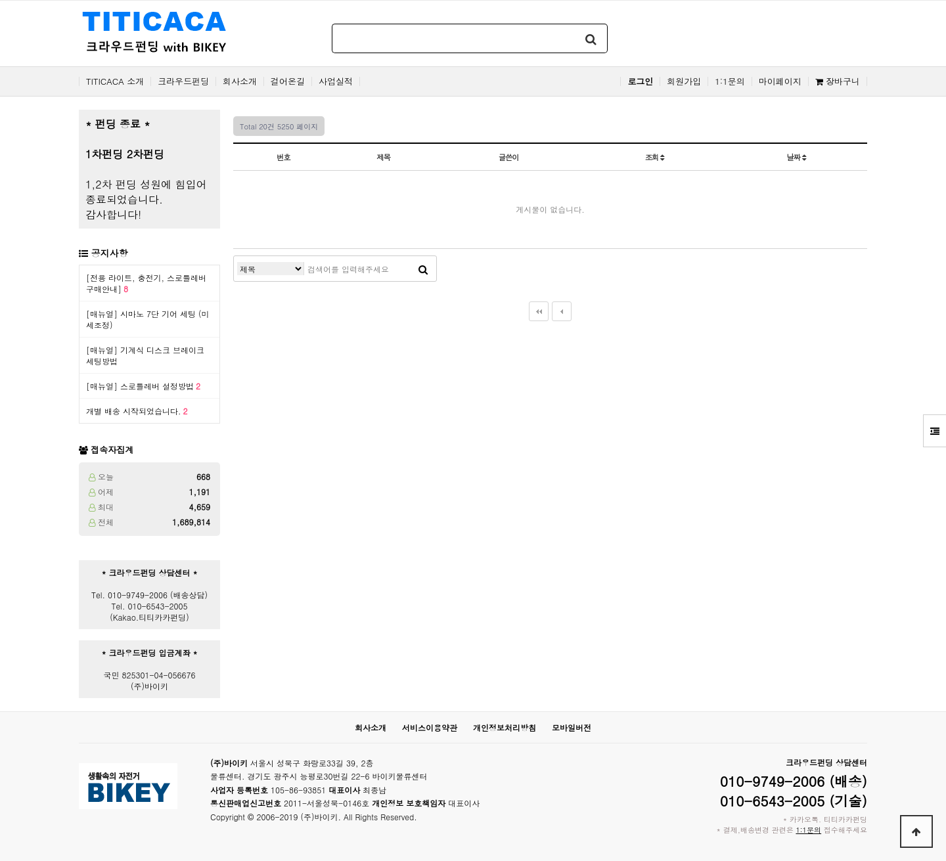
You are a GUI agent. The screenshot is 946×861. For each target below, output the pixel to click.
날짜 (796, 157)
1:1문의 (730, 81)
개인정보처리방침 (504, 727)
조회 (654, 157)
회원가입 (684, 81)
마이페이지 (780, 81)
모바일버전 (571, 727)
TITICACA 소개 (115, 81)
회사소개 (240, 81)
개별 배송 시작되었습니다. (137, 410)
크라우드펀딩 (183, 81)
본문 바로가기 (0, 0)
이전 (562, 311)
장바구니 (837, 81)
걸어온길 (288, 81)
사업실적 (336, 81)
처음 (539, 311)
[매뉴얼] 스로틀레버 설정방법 (143, 385)
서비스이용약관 (429, 727)
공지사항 (109, 252)
